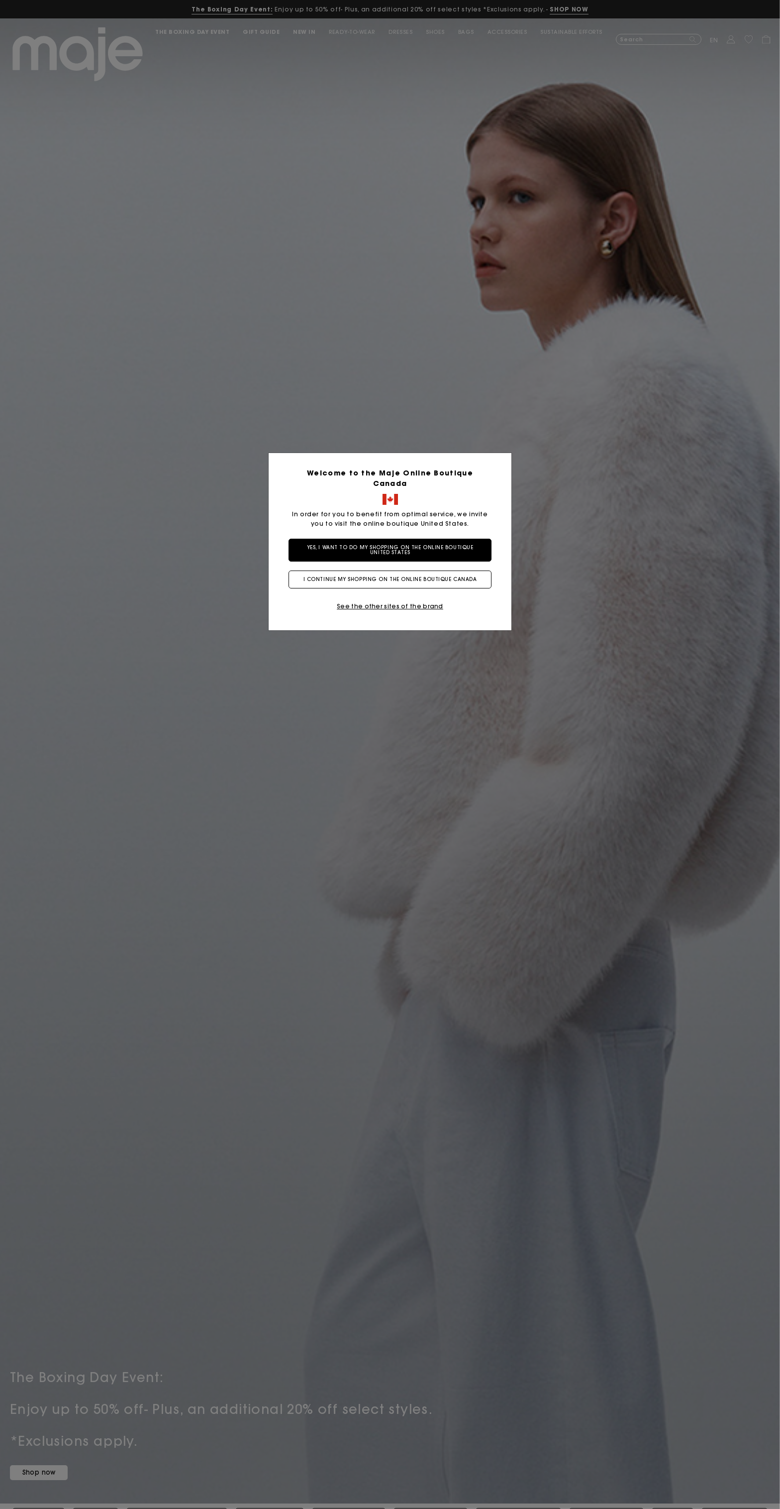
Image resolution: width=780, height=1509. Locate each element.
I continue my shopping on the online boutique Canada (390, 579)
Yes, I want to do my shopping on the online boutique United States (390, 550)
